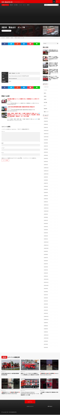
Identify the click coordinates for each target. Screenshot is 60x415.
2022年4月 (46, 265)
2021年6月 (46, 296)
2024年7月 (46, 183)
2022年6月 (46, 259)
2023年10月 (46, 210)
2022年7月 (46, 256)
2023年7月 (46, 219)
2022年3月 (46, 268)
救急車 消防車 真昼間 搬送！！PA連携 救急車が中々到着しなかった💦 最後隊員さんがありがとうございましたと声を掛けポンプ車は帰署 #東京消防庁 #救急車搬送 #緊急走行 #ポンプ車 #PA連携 (24, 116)
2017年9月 (46, 342)
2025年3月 (46, 158)
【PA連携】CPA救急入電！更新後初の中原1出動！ (49, 392)
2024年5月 (46, 189)
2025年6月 (46, 149)
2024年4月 (46, 192)
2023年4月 (46, 228)
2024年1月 (46, 201)
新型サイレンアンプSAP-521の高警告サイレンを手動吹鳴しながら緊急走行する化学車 (29, 373)
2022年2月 (46, 271)
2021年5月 (46, 299)
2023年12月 (46, 204)
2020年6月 (46, 323)
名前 (3, 144)
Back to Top (30, 402)
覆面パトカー (46, 112)
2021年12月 (46, 277)
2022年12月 (46, 241)
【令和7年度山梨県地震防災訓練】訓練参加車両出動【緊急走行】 (21, 107)
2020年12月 (46, 314)
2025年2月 (46, 161)
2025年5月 (46, 152)
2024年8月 (46, 179)
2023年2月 (46, 234)
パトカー (20, 5)
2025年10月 (46, 137)
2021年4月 (46, 302)
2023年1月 (46, 238)
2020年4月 (46, 326)
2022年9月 (46, 250)
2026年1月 (46, 127)
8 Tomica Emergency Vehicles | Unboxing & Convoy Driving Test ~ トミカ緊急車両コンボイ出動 (29, 393)
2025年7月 (46, 146)
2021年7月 (46, 293)
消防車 (28, 5)
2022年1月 (46, 274)
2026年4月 (46, 118)
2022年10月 (46, 247)
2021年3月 (46, 305)
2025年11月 (46, 134)
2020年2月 (46, 329)
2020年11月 (46, 317)
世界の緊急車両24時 (12, 412)
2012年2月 (46, 345)
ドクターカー (46, 87)
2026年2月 (46, 124)
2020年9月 (46, 320)
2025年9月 (46, 140)
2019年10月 (46, 335)
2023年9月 (46, 213)
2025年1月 (46, 164)
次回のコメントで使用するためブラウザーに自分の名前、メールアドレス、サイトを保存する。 (19, 159)
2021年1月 (46, 311)
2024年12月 (46, 167)
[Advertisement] (30, 16)
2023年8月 (46, 216)
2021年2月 (46, 308)
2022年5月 (46, 262)
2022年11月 (46, 244)
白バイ (24, 5)
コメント (3, 132)
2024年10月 (46, 173)
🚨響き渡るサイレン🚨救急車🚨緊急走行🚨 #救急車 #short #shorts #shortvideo (11, 393)
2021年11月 (46, 280)
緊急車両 (45, 109)
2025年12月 (46, 131)
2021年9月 (46, 286)
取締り (45, 94)
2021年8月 (46, 290)
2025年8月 (46, 143)
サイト (3, 153)
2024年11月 (46, 170)
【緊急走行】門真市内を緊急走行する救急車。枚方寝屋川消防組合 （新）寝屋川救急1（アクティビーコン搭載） (53, 72)
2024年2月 (46, 198)
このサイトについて (30, 406)
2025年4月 (46, 155)
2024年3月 (46, 195)
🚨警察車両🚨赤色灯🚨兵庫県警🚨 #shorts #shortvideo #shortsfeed (48, 372)
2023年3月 (46, 231)
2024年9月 (46, 176)
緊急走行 (11, 5)
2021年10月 (46, 283)
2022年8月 (46, 253)
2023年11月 (46, 207)
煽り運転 (16, 5)
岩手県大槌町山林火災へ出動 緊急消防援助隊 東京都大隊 (53, 52)
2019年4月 (46, 338)
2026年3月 (46, 121)
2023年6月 (46, 222)
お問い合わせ (50, 406)
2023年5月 (46, 225)
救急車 (45, 97)
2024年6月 (46, 186)
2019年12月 (46, 332)
